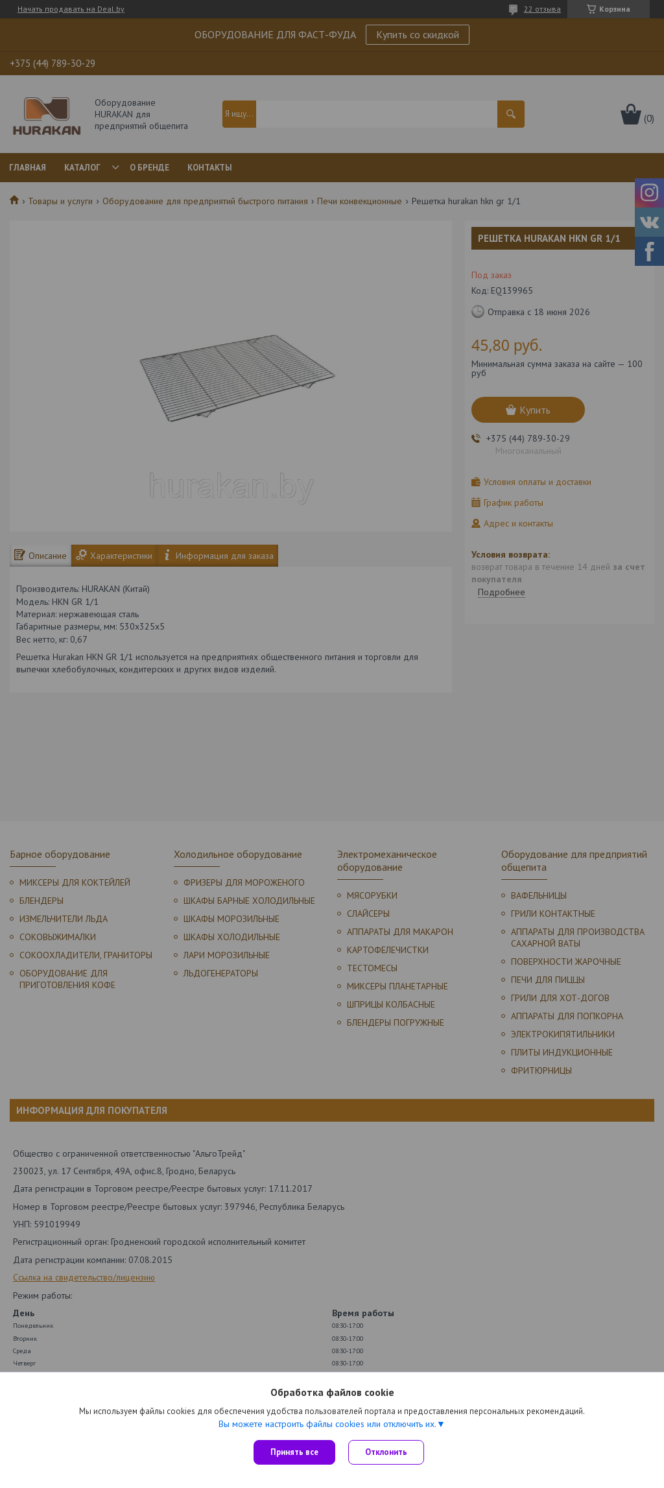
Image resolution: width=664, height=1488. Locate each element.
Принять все (294, 1452)
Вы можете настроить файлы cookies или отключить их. (327, 1424)
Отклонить (386, 1452)
